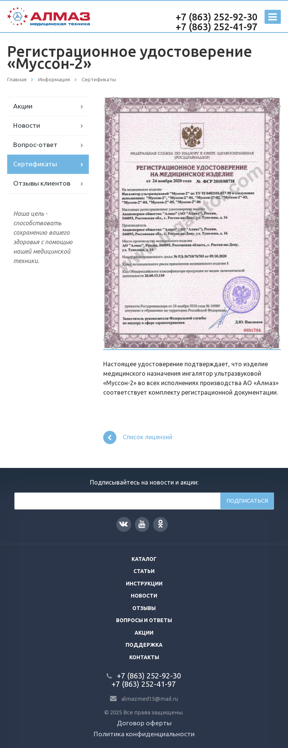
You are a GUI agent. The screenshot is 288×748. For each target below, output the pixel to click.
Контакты (144, 657)
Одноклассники (160, 524)
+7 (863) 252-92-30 (216, 17)
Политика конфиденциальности (144, 733)
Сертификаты (35, 163)
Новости (26, 125)
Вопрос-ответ (35, 144)
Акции (23, 106)
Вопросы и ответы (144, 620)
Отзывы (144, 608)
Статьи (144, 571)
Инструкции (144, 584)
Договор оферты (144, 722)
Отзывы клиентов (41, 183)
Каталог (144, 559)
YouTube (141, 524)
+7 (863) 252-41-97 (216, 27)
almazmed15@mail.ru (149, 698)
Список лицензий (138, 437)
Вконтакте (123, 524)
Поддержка (144, 645)
